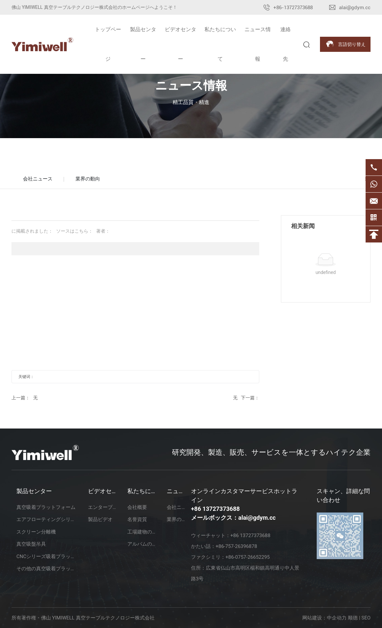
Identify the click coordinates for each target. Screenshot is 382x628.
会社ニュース (38, 179)
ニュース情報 (191, 86)
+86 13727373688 (215, 508)
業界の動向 (87, 179)
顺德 (353, 618)
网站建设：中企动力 (324, 618)
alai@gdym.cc (355, 7)
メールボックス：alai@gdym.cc (233, 517)
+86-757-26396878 (236, 546)
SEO (366, 618)
